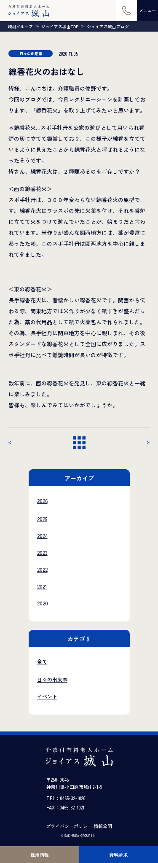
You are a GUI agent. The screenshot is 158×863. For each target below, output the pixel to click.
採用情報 (39, 854)
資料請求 (118, 854)
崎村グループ (20, 26)
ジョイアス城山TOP (59, 26)
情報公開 (103, 826)
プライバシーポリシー (69, 826)
